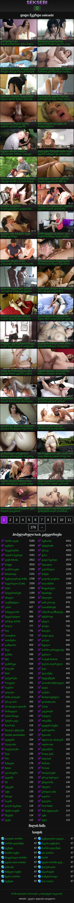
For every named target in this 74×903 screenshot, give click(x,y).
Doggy (8, 564)
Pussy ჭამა (47, 754)
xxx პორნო (48, 853)
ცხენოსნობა (11, 560)
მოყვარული (48, 588)
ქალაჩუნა (47, 673)
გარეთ (45, 640)
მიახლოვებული (50, 697)
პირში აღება (12, 541)
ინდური (46, 787)
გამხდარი (10, 645)
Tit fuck (45, 768)
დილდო (9, 692)
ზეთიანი (46, 735)
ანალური (47, 597)
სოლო (8, 626)
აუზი (44, 815)
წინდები (9, 763)
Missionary (10, 574)
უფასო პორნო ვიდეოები (54, 862)
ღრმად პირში (12, 621)
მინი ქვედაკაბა (50, 810)
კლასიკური (11, 772)
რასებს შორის (49, 659)
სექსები (9, 848)
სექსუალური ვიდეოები (54, 838)
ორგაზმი (47, 720)
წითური (46, 631)
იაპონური (10, 640)
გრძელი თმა (49, 791)
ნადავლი (47, 564)
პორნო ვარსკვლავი (53, 649)
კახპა (8, 607)
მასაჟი (8, 796)
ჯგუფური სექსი (50, 725)
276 (33, 527)
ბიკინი (8, 801)
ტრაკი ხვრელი (50, 777)
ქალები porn (48, 867)
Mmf (7, 673)
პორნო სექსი (12, 853)
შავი (7, 649)
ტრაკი (45, 550)
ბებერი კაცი (11, 720)
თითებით (10, 635)
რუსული (46, 716)
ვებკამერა (47, 749)
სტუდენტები (48, 678)
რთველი (10, 683)
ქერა (44, 555)
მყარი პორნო (12, 876)
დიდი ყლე (47, 635)
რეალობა (10, 744)
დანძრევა (10, 664)
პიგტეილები (12, 749)
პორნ (45, 857)
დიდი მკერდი (49, 560)
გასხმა (8, 654)
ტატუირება (11, 678)
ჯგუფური (10, 739)
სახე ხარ (46, 758)
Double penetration (15, 735)
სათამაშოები (49, 607)
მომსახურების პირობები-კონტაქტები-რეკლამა (36, 894)
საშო (7, 588)
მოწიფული (11, 711)
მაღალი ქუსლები (14, 730)
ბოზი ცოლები (12, 697)
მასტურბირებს (13, 593)
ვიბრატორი (48, 730)
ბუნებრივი (47, 616)
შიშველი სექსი (13, 871)
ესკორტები (48, 871)
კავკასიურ (47, 711)
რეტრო (9, 687)
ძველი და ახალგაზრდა (54, 739)
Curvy (45, 706)
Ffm (7, 758)
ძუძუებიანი (47, 545)
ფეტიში (9, 777)
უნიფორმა (47, 782)
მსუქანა (9, 815)
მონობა (46, 763)
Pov (7, 631)
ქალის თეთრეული (52, 664)
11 (69, 519)
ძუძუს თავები (12, 810)
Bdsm (8, 768)
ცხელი (45, 621)
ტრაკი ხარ (11, 702)
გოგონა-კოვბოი (50, 578)
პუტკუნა (9, 787)
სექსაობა (47, 541)
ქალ (44, 668)
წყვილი (46, 645)
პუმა (7, 791)
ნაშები (45, 574)
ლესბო (46, 692)
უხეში (8, 820)
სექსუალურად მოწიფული (17, 578)
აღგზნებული (12, 602)
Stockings (47, 593)
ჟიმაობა (9, 867)
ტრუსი (45, 626)
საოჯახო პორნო (14, 838)
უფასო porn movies (15, 862)
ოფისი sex (47, 744)
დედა (45, 687)
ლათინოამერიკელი (53, 683)
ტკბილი (46, 654)
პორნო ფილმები (14, 843)
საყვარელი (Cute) (15, 583)
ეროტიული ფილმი (15, 706)
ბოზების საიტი (49, 876)
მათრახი (10, 725)
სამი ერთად (48, 602)
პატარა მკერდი (13, 555)
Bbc (7, 659)
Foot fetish (47, 806)
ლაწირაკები (12, 569)
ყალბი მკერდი (13, 806)
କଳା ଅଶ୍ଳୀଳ (48, 881)
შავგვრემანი (12, 550)
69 (6, 782)
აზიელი (9, 597)
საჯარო (46, 796)
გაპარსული (48, 569)
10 (61, 519)
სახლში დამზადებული (54, 612)
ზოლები (9, 668)
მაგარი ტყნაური (51, 843)
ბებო (44, 820)
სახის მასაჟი (12, 716)
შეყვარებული (12, 616)
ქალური (46, 801)
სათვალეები (49, 772)
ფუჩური (9, 545)
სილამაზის (48, 583)
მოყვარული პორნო (16, 857)
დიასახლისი (49, 702)
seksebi (37, 2)
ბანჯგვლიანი (12, 612)
